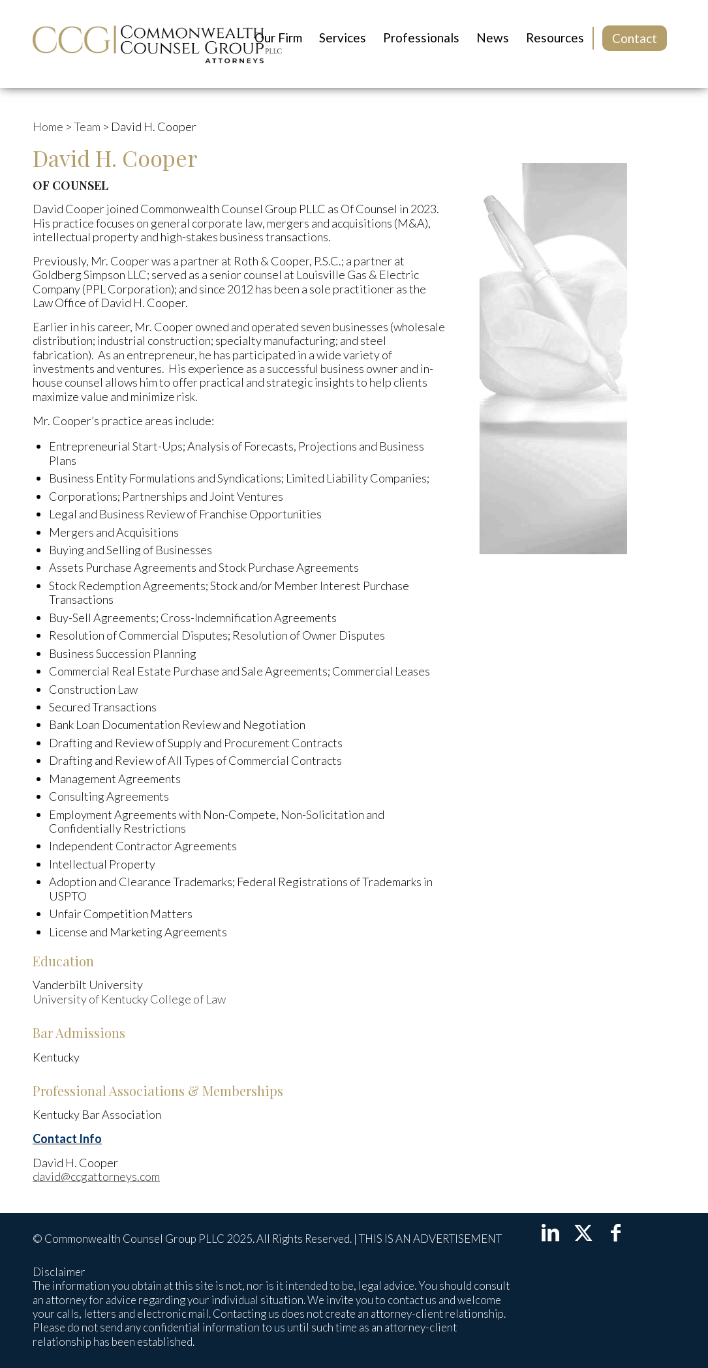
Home (48, 126)
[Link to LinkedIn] (550, 1231)
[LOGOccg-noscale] (157, 44)
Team (87, 126)
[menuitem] (278, 38)
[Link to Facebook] (616, 1231)
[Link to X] (583, 1231)
